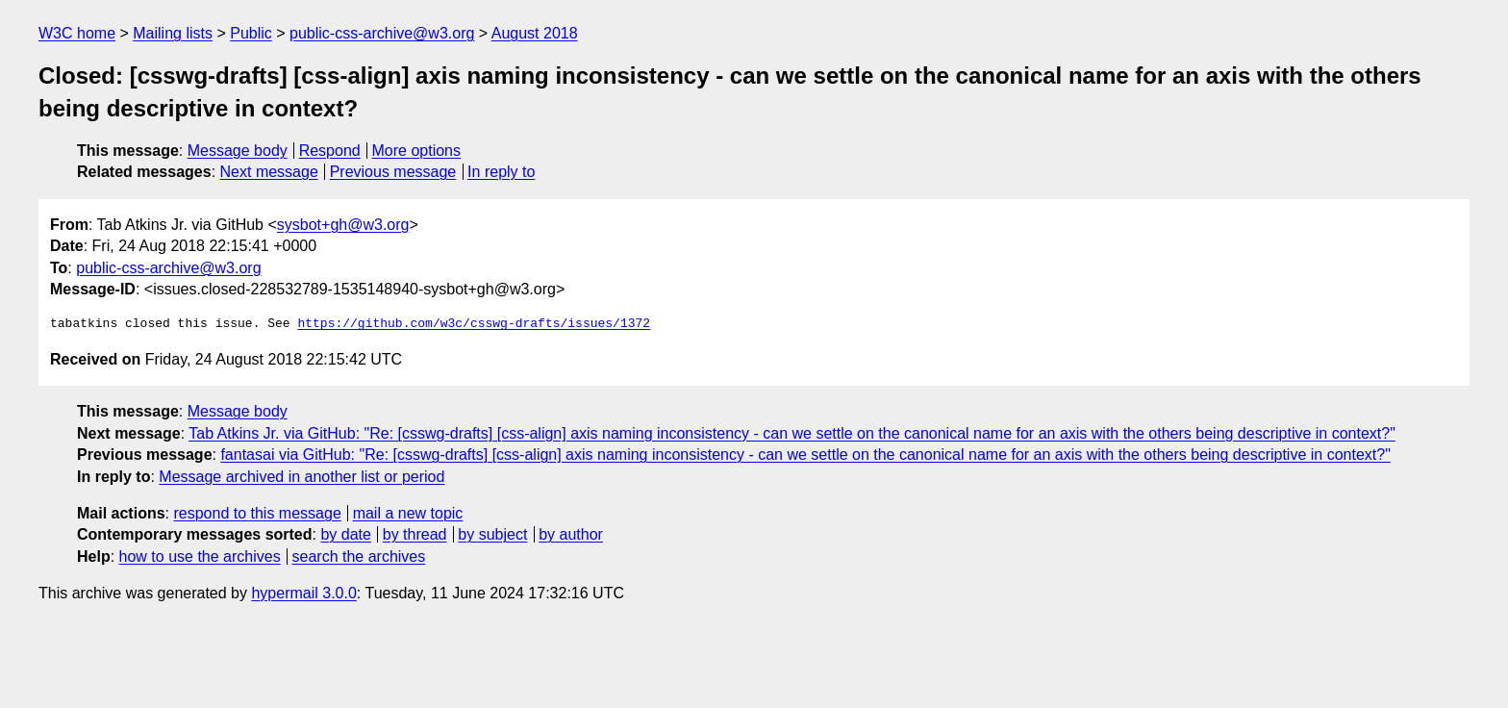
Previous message (393, 172)
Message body (238, 150)
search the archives (359, 556)
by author (571, 534)
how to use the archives (200, 556)
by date (345, 534)
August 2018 (534, 33)
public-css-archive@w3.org (381, 33)
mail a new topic (408, 513)
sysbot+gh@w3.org (343, 224)
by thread (415, 534)
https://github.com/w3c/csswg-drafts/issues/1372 (473, 324)
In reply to (501, 172)
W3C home (76, 33)
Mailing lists (173, 33)
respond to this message (256, 513)
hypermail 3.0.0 (303, 593)
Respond (330, 150)
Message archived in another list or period (301, 476)
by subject (492, 534)
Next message (269, 172)
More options (417, 150)
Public (251, 33)
